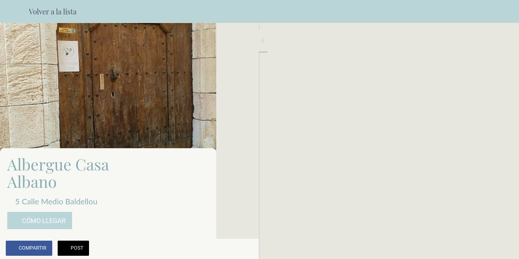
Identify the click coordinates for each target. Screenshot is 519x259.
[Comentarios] (201, 249)
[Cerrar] (14, 11)
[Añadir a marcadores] (184, 249)
